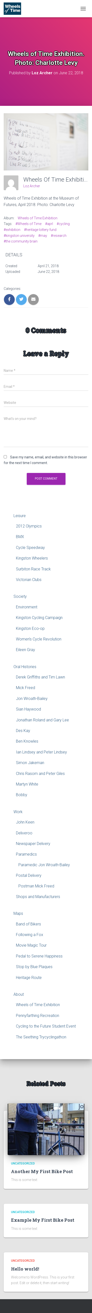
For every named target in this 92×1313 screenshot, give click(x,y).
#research (58, 236)
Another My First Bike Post (42, 1171)
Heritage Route (29, 977)
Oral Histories (24, 666)
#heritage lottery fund (40, 230)
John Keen (25, 822)
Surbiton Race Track (33, 569)
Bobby (21, 794)
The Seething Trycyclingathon (41, 1037)
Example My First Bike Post (42, 1220)
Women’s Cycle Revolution (38, 639)
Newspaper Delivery (33, 843)
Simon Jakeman (30, 762)
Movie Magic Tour (31, 945)
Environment (26, 607)
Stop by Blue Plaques (34, 966)
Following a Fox (29, 934)
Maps (18, 913)
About (18, 994)
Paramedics (26, 854)
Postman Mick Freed (36, 886)
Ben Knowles (27, 741)
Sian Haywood (28, 709)
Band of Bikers (28, 924)
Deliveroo (24, 833)
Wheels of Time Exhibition (37, 218)
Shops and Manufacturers (38, 896)
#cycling (63, 224)
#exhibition (12, 230)
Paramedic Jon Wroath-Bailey (44, 865)
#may (42, 236)
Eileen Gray (25, 649)
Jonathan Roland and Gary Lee (42, 720)
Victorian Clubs (28, 579)
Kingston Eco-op (30, 628)
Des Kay (23, 730)
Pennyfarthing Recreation (37, 1015)
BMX (20, 536)
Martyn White (27, 784)
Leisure (19, 515)
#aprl (49, 224)
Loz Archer (31, 186)
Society (20, 596)
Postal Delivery (28, 875)
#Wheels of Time (28, 224)
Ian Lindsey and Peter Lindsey (41, 752)
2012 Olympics (29, 526)
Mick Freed (25, 687)
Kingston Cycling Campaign (39, 617)
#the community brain (21, 241)
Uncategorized (23, 1163)
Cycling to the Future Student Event (46, 1026)
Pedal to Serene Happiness (39, 956)
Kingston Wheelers (32, 558)
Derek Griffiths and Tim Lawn (40, 677)
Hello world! (25, 1269)
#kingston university (19, 236)
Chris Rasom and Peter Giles (40, 773)
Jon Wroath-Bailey (32, 698)
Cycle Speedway (30, 547)
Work (18, 811)
